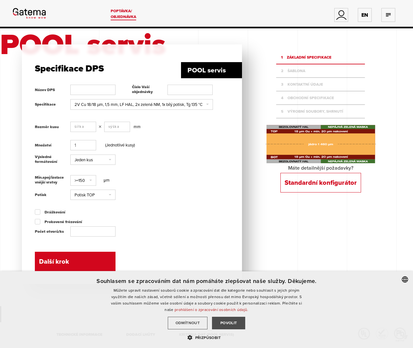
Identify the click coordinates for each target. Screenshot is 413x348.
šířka (80, 126)
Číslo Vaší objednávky (142, 89)
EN (364, 15)
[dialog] (206, 309)
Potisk (40, 195)
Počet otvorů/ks (49, 231)
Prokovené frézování (63, 222)
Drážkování (55, 212)
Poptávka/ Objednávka (123, 14)
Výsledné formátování (46, 159)
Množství (43, 145)
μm (107, 180)
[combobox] (405, 279)
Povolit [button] (228, 322)
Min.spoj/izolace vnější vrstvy (49, 180)
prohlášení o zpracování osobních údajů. (211, 309)
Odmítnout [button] (188, 322)
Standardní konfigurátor (321, 182)
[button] (141, 104)
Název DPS (45, 90)
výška (114, 126)
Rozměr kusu (47, 127)
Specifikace (45, 104)
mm (137, 126)
